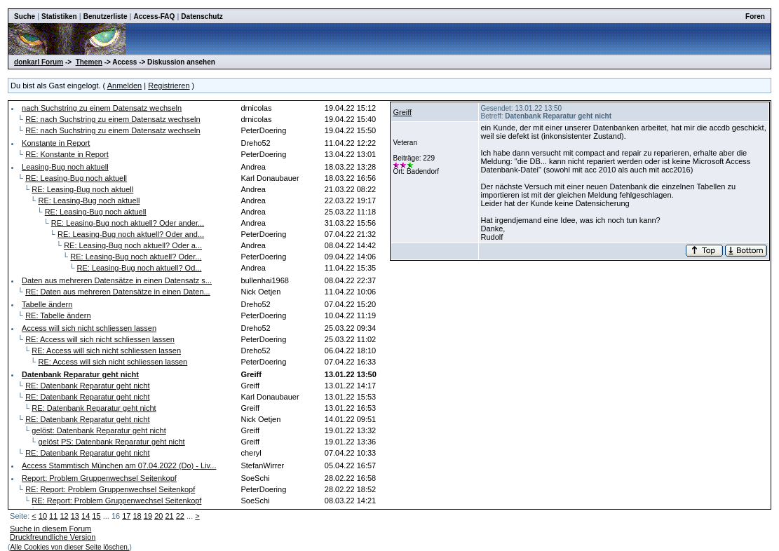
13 (75, 516)
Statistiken (59, 16)
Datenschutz (201, 16)
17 (126, 516)
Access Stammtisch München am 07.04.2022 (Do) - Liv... (119, 465)
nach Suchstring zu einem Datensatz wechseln (102, 108)
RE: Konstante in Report (67, 154)
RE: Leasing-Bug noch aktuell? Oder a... (133, 245)
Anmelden (124, 85)
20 (158, 516)
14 (85, 516)
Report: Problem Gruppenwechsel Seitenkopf (99, 478)
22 (180, 516)
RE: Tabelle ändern (57, 315)
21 (169, 516)
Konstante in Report (56, 143)
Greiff (402, 112)
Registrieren (168, 85)
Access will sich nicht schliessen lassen (89, 328)
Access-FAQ (154, 16)
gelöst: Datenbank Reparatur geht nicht (98, 430)
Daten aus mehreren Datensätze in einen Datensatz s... (117, 280)
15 (96, 516)
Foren (755, 16)
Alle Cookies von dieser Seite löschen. (69, 547)
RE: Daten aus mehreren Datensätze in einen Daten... (117, 291)
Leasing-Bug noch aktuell (65, 167)
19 (148, 516)
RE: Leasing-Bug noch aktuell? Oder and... (130, 234)
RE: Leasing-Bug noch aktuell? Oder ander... (127, 223)
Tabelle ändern (47, 304)
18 (137, 516)
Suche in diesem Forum (50, 528)
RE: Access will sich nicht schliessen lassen (100, 339)
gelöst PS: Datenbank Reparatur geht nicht (111, 441)
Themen (89, 62)
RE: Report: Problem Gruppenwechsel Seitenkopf (110, 489)
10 (43, 516)
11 (53, 516)
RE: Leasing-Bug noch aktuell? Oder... (135, 256)
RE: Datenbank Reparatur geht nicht (87, 385)
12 (64, 516)
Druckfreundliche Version (52, 537)
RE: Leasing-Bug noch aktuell (76, 178)
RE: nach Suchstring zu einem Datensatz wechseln (112, 119)
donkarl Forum (38, 62)
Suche (24, 16)
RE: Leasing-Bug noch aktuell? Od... (138, 268)
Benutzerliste (105, 16)
